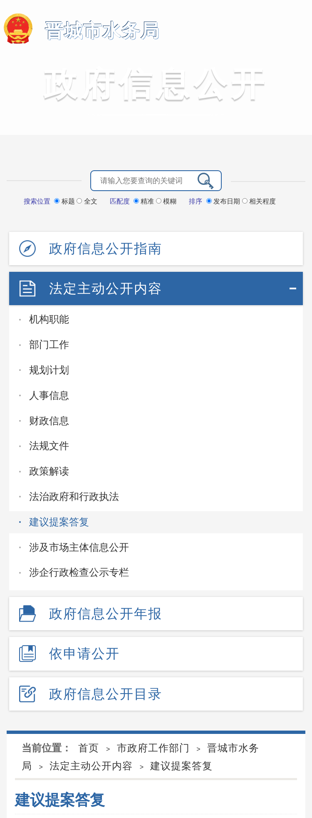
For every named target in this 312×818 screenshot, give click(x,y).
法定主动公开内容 (105, 288)
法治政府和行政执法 (74, 496)
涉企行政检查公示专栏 (79, 572)
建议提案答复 (59, 521)
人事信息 (49, 395)
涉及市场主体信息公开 (79, 547)
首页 (88, 747)
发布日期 (224, 201)
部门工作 (49, 344)
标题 (65, 201)
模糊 (166, 201)
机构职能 (49, 319)
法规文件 (49, 445)
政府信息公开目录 (105, 693)
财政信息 (49, 420)
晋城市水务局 (102, 30)
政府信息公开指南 (105, 248)
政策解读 (49, 471)
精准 (145, 201)
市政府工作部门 (153, 747)
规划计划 (49, 369)
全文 (87, 201)
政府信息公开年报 (105, 613)
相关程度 (259, 201)
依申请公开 (84, 653)
